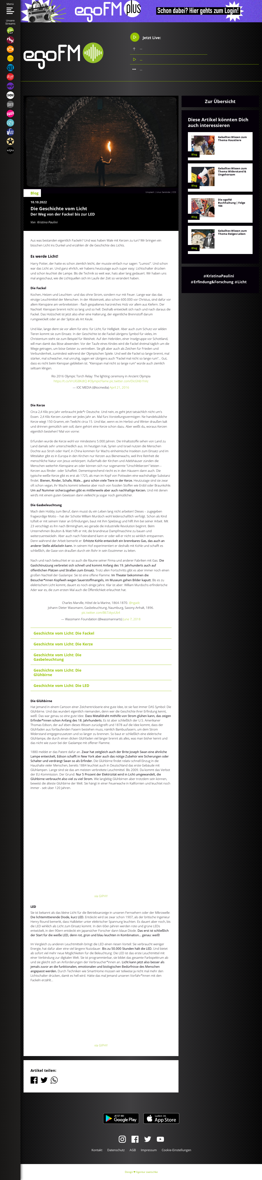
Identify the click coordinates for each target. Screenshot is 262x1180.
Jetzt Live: (145, 37)
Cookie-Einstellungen (176, 1150)
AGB (133, 1150)
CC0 (174, 192)
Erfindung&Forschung (213, 281)
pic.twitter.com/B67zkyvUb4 (101, 612)
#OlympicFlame (98, 381)
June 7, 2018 (132, 619)
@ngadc (134, 603)
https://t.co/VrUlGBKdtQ (70, 381)
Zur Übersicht (220, 101)
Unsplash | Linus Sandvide (158, 192)
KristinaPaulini (220, 275)
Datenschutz (116, 1150)
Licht (242, 281)
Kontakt (96, 1150)
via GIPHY (101, 896)
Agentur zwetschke (147, 1172)
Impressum (149, 1150)
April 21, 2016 (119, 387)
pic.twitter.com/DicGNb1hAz (129, 381)
